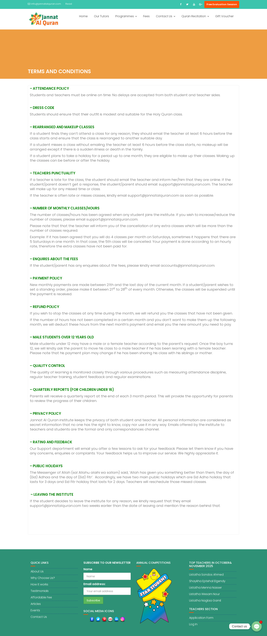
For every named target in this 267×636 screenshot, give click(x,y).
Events (35, 613)
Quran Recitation (194, 16)
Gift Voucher (224, 16)
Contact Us (164, 16)
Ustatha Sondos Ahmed (206, 577)
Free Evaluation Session (222, 4)
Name (87, 572)
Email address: (94, 587)
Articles (36, 606)
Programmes (124, 16)
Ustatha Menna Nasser (205, 590)
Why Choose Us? (43, 581)
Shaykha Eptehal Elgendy (207, 584)
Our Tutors (101, 16)
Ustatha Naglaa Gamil (205, 603)
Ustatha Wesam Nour (204, 597)
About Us (37, 574)
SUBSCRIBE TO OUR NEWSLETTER (107, 565)
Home (83, 16)
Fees (146, 16)
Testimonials (40, 594)
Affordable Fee (41, 600)
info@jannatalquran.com (44, 4)
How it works (39, 587)
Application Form (201, 620)
